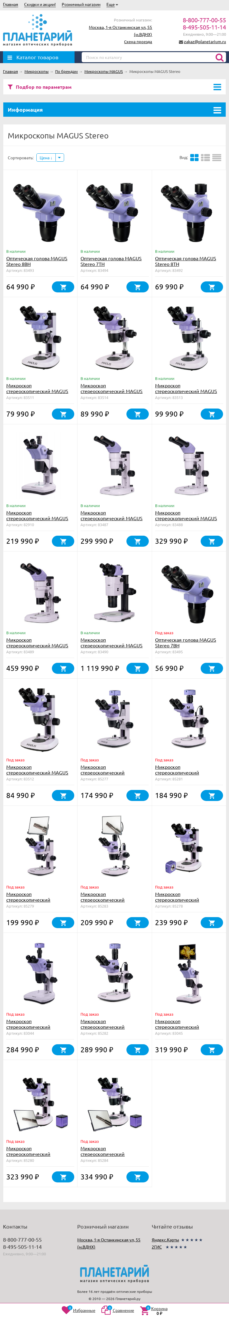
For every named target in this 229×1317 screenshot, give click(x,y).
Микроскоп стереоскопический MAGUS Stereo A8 (186, 518)
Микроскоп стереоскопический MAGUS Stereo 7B (37, 391)
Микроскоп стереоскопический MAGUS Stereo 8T (186, 391)
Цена (46, 157)
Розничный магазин (81, 4)
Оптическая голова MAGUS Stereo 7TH (111, 261)
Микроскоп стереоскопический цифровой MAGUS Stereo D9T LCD (188, 1029)
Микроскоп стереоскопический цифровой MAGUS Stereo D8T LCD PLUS (114, 1156)
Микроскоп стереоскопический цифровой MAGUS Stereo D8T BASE (188, 775)
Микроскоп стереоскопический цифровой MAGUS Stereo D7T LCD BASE (39, 902)
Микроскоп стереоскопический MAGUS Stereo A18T (112, 645)
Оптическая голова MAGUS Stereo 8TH (185, 261)
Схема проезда (138, 41)
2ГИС (157, 1246)
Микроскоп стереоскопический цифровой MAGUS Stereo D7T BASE (114, 775)
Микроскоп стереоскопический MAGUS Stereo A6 (112, 518)
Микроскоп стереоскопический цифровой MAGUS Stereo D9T (39, 1026)
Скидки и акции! (40, 4)
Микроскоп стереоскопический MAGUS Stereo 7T (37, 772)
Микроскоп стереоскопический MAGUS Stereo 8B (112, 391)
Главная (10, 4)
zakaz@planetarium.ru (205, 41)
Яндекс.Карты (165, 1239)
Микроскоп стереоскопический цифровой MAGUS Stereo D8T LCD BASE (114, 902)
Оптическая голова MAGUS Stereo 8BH (36, 261)
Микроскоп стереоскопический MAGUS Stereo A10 (37, 645)
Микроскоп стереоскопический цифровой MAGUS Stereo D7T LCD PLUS (39, 1156)
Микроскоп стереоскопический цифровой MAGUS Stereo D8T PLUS (114, 1029)
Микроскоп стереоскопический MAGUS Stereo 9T (37, 518)
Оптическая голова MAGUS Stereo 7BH (185, 642)
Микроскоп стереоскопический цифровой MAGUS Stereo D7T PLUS (188, 902)
